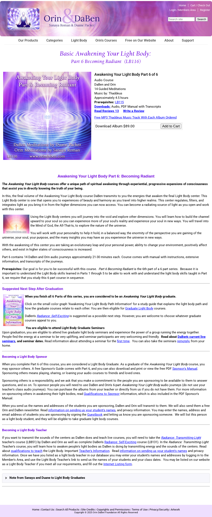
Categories (54, 40)
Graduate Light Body (139, 308)
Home (182, 5)
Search (201, 19)
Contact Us (47, 509)
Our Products (28, 40)
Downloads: (102, 106)
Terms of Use (140, 509)
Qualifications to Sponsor (102, 394)
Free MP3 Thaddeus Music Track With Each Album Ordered (135, 117)
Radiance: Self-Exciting (120, 442)
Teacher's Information (94, 451)
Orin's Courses (106, 40)
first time (123, 341)
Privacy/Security (159, 509)
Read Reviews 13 (106, 111)
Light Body (79, 40)
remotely (183, 341)
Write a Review (133, 111)
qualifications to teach (26, 451)
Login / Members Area (182, 10)
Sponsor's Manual (184, 369)
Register (205, 10)
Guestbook (95, 414)
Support (188, 40)
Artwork (175, 509)
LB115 (119, 102)
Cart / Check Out (200, 5)
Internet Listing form (117, 464)
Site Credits (88, 509)
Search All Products (67, 509)
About (168, 40)
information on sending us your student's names (82, 410)
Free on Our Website (140, 40)
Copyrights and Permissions (113, 509)
